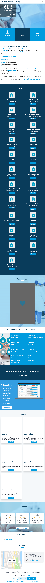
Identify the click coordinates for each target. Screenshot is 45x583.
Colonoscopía (31, 342)
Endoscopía (30, 344)
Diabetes (30, 355)
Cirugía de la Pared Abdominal (17, 349)
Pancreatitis (13, 351)
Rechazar (13, 578)
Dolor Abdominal (31, 335)
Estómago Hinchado (15, 360)
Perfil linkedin (9, 539)
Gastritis (3, 62)
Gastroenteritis (31, 360)
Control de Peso (14, 347)
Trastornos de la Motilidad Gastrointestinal (33, 352)
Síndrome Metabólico (32, 347)
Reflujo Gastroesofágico (33, 339)
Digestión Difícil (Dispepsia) (17, 355)
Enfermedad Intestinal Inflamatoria (35, 337)
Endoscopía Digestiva (11, 70)
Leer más (12, 103)
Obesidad (13, 357)
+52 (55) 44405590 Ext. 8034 (33, 560)
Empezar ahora (7, 407)
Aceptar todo (31, 578)
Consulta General (15, 362)
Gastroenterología (15, 335)
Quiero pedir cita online (22, 375)
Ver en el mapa (12, 560)
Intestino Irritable (31, 349)
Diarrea (12, 344)
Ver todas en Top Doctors (22, 528)
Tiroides (29, 357)
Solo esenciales (22, 578)
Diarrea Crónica (14, 337)
